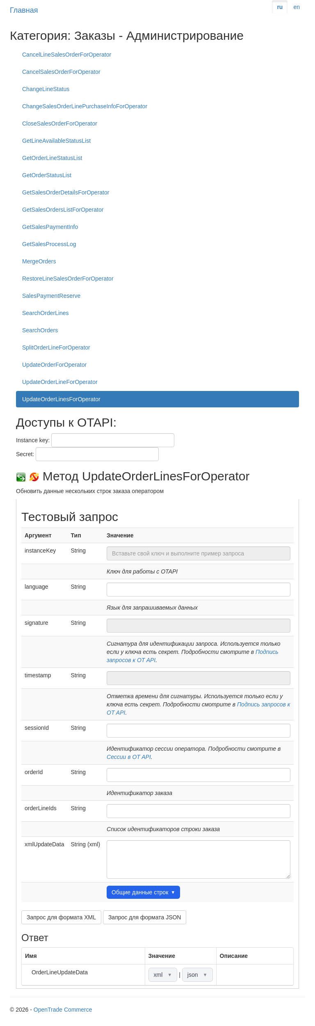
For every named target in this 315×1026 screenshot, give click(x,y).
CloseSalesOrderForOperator (59, 123)
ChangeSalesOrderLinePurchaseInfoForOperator (84, 106)
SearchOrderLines (45, 313)
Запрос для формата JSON (144, 917)
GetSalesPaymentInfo (50, 227)
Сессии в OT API (129, 757)
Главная (24, 10)
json (197, 974)
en (296, 7)
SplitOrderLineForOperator (56, 347)
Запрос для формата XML (61, 917)
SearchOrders (40, 330)
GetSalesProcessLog (49, 244)
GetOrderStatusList (46, 175)
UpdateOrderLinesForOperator (61, 399)
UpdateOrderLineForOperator (60, 382)
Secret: (25, 454)
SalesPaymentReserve (51, 295)
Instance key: (33, 440)
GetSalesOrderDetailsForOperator (65, 192)
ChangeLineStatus (45, 89)
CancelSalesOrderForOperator (61, 72)
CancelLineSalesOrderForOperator (66, 54)
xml (163, 974)
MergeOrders (39, 261)
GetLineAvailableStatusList (56, 140)
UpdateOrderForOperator (54, 364)
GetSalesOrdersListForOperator (62, 209)
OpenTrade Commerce (63, 1009)
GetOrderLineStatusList (52, 158)
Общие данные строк (143, 892)
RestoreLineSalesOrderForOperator (68, 278)
